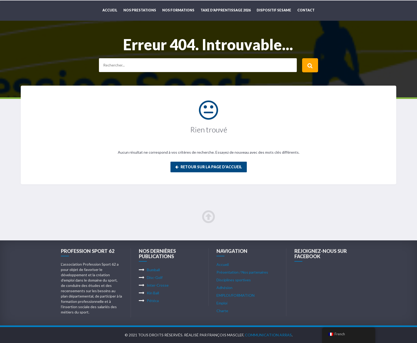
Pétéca (153, 300)
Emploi (221, 303)
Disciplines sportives (233, 280)
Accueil (109, 10)
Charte (222, 310)
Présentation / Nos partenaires (242, 272)
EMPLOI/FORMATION (235, 295)
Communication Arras (268, 335)
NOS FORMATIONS (178, 10)
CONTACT (306, 10)
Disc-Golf (154, 277)
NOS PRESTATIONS (139, 10)
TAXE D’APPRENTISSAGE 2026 (226, 10)
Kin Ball (153, 293)
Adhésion (224, 287)
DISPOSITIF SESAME (274, 10)
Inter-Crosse (158, 285)
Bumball (153, 269)
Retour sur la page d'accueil (208, 167)
